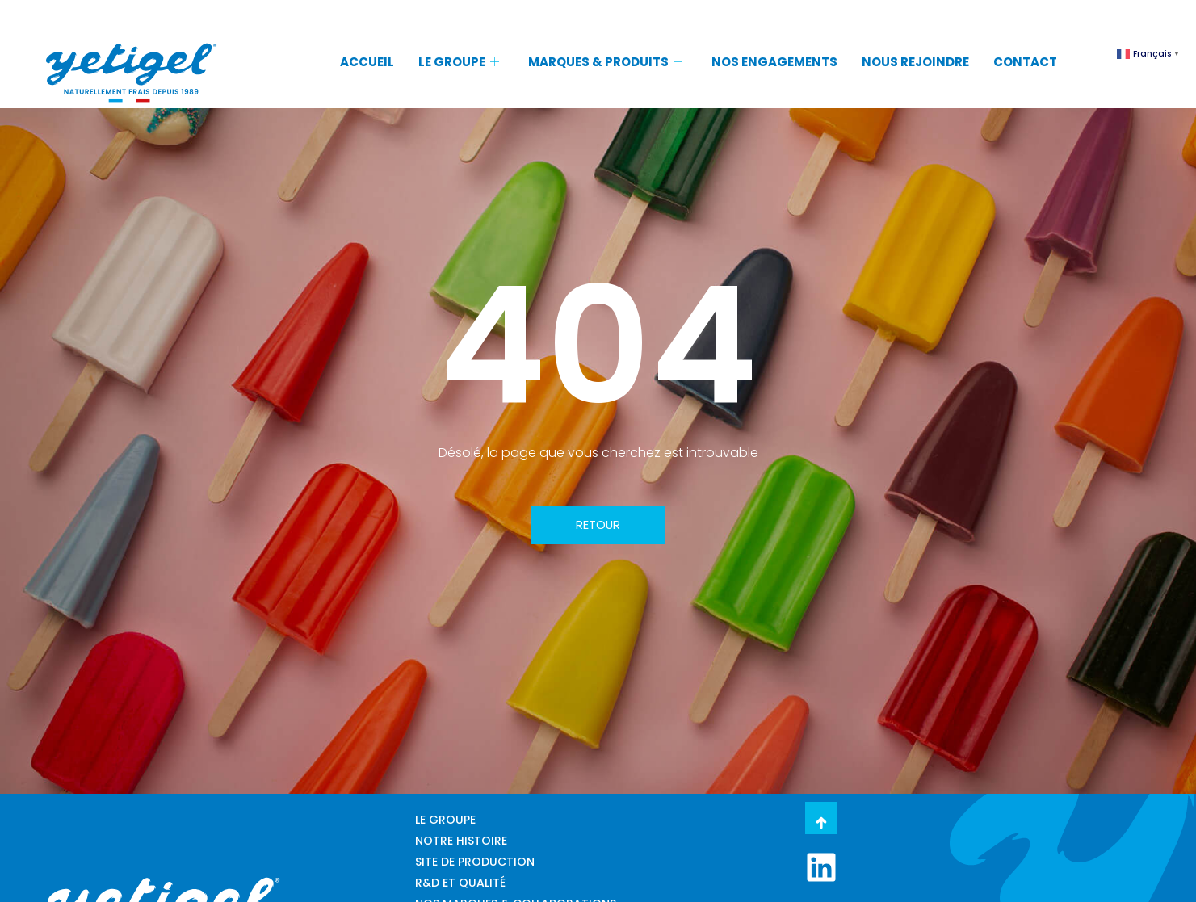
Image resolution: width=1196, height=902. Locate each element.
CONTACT (1025, 61)
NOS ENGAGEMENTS (774, 61)
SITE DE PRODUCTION (475, 862)
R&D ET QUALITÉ (460, 883)
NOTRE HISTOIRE (461, 841)
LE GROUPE (458, 61)
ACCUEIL (367, 61)
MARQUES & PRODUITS (605, 61)
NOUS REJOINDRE (915, 61)
